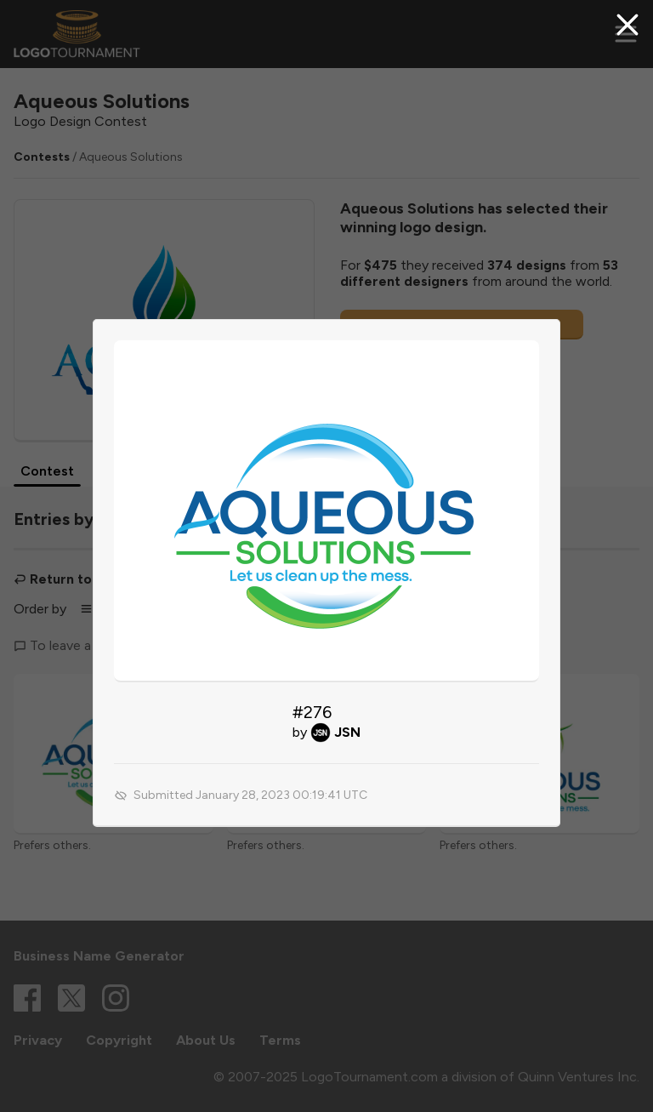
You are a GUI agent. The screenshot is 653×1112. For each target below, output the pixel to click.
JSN (347, 732)
